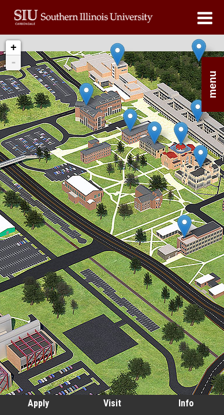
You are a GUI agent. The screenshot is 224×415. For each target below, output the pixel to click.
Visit (112, 403)
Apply (38, 403)
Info (186, 403)
